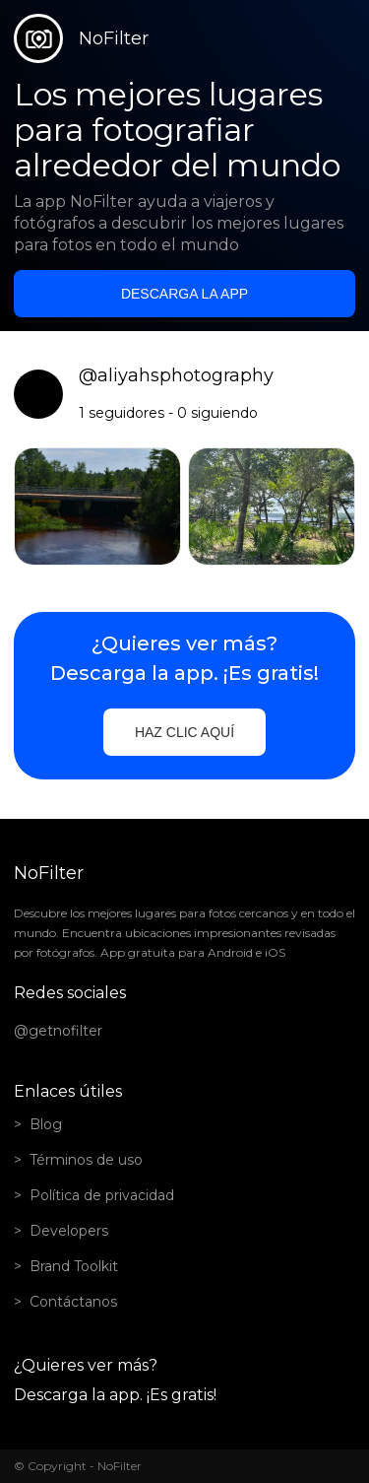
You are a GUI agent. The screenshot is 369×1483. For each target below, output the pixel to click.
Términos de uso (86, 1160)
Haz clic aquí (184, 732)
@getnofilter (58, 1031)
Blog (46, 1124)
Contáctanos (73, 1302)
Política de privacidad (102, 1195)
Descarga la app (184, 294)
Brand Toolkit (74, 1266)
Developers (69, 1231)
